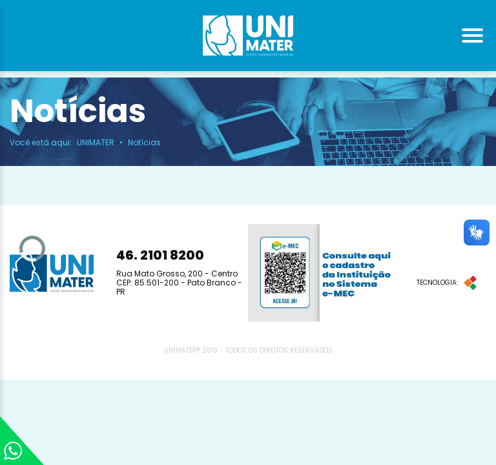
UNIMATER (95, 143)
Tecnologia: (447, 283)
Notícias (144, 143)
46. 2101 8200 (160, 255)
